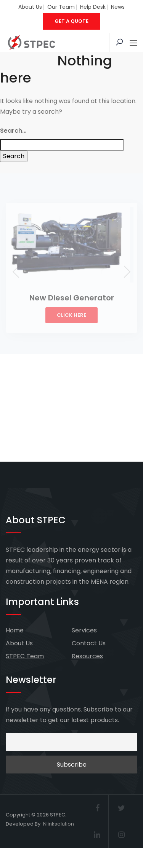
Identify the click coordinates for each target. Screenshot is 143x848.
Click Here (71, 315)
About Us (30, 7)
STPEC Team (25, 656)
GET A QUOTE (71, 21)
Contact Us (89, 643)
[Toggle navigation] (133, 43)
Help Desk (93, 7)
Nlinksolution (58, 823)
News (118, 7)
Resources (87, 656)
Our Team (61, 7)
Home (15, 630)
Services (84, 630)
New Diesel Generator (71, 297)
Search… (13, 130)
